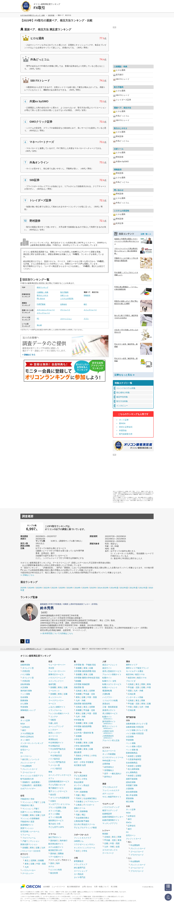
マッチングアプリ (110, 823)
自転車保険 (25, 684)
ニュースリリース (58, 887)
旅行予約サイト (55, 837)
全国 (117, 847)
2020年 (62, 588)
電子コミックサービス (57, 791)
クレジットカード (28, 763)
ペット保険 (25, 694)
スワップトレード (43, 313)
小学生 (94, 755)
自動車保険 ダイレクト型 (136, 724)
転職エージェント (110, 687)
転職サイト (107, 678)
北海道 (79, 691)
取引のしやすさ (42, 295)
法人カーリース (109, 751)
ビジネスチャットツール (112, 757)
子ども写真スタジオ (57, 785)
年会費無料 (27, 766)
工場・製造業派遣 (110, 707)
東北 (27, 860)
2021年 (54, 588)
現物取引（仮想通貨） (31, 782)
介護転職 (106, 694)
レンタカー (53, 730)
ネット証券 (124, 420)
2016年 (85, 588)
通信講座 (78, 788)
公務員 (79, 805)
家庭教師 (78, 759)
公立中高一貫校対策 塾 (84, 733)
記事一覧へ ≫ (146, 234)
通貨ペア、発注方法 (122, 108)
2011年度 (143, 588)
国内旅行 (54, 840)
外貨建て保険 (131, 785)
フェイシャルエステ (110, 790)
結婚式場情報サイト (110, 820)
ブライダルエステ (110, 787)
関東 (119, 837)
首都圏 (25, 815)
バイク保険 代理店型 (135, 733)
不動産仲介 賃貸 (27, 821)
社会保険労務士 (90, 798)
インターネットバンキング (31, 743)
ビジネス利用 (56, 870)
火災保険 (24, 687)
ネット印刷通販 (109, 754)
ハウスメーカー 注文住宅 (30, 851)
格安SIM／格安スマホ (135, 674)
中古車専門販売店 (58, 749)
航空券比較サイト (56, 844)
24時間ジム (79, 841)
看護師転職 (107, 691)
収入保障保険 (133, 769)
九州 (43, 815)
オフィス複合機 (55, 817)
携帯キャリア (131, 665)
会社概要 (46, 887)
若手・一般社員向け (112, 773)
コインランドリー (56, 681)
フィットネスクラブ (82, 838)
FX (21, 753)
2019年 (70, 588)
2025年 (23, 588)
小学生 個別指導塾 (82, 746)
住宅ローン (25, 750)
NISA (22, 724)
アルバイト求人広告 (110, 740)
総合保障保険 (131, 792)
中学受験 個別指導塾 (83, 726)
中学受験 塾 (79, 720)
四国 (130, 691)
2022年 (47, 588)
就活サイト (107, 668)
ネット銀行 (25, 740)
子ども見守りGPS (56, 827)
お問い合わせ (87, 887)
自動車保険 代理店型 (135, 727)
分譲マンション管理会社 (30, 812)
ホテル (51, 866)
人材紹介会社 (108, 732)
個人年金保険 (131, 795)
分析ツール (64, 295)
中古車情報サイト (56, 743)
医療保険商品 (131, 753)
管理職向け (109, 770)
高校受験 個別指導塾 (83, 704)
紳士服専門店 (79, 868)
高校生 (79, 755)
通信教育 (78, 752)
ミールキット (54, 691)
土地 (43, 802)
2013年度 (124, 588)
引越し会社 (53, 723)
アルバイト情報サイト (111, 674)
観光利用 (54, 873)
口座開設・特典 (42, 292)
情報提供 (87, 295)
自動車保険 (25, 665)
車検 (50, 772)
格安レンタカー (55, 733)
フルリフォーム (29, 838)
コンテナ (54, 716)
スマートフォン (66, 319)
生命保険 (24, 697)
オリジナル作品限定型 (59, 798)
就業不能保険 (131, 779)
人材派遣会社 (108, 737)
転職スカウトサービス (111, 684)
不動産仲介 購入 (27, 805)
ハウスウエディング (110, 807)
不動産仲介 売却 (27, 799)
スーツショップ (80, 871)
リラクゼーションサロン (84, 844)
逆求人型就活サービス (111, 671)
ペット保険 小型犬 (134, 746)
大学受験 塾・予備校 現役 (85, 665)
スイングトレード (90, 310)
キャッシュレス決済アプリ (31, 776)
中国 (149, 687)
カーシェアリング (56, 726)
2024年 (31, 588)
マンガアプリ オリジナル (59, 804)
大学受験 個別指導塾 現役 (85, 671)
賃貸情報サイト (27, 825)
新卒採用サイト (109, 722)
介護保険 (130, 788)
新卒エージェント (110, 727)
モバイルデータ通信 (134, 671)
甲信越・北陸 (89, 694)
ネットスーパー (55, 697)
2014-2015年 (103, 588)
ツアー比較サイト (56, 857)
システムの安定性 (66, 298)
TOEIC (79, 798)
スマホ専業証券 (27, 733)
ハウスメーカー (29, 870)
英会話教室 (78, 782)
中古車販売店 (54, 746)
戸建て (36, 802)
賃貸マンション (27, 828)
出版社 (53, 801)
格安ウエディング (110, 810)
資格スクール (79, 808)
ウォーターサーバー (57, 665)
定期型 (138, 756)
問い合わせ (41, 298)
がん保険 (24, 704)
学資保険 (24, 707)
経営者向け (109, 767)
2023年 (39, 588)
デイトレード (65, 310)
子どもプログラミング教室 (85, 827)
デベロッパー (28, 873)
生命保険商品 (131, 763)
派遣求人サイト (109, 710)
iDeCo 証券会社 (126, 427)
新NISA (122, 423)
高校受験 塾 (79, 687)
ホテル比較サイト (56, 847)
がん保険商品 (131, 772)
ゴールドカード (29, 772)
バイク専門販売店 (58, 762)
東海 (32, 815)
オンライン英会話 (81, 785)
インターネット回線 (134, 697)
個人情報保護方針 (73, 887)
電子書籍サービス (56, 788)
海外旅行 (63, 840)
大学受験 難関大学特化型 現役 (87, 678)
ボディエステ (108, 794)
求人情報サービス (110, 713)
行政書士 (79, 801)
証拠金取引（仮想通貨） (32, 785)
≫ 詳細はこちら (27, 575)
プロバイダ (131, 681)
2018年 (77, 588)
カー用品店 (78, 874)
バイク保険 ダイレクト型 (136, 730)
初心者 (39, 325)
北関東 (33, 860)
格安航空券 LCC (55, 850)
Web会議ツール (109, 760)
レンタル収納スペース (59, 713)
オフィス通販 (54, 814)
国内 (52, 863)
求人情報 (114, 887)
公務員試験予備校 (81, 821)
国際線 (61, 853)
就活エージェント (110, 665)
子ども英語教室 (80, 776)
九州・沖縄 (80, 700)
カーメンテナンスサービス (59, 775)
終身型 (131, 756)
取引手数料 (64, 292)
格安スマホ (142, 678)
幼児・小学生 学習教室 (84, 762)
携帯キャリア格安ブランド (137, 668)
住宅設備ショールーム (29, 831)
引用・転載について (101, 887)
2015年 (93, 588)
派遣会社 (106, 704)
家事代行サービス (56, 674)
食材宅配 (52, 684)
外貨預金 (123, 430)
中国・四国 (41, 864)
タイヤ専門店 (79, 877)
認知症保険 (131, 782)
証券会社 (63, 304)
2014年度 (114, 588)
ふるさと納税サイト (57, 707)
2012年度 (134, 588)
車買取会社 (53, 739)
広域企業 (132, 694)
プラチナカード (137, 855)
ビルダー (26, 857)
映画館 (105, 834)
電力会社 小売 (54, 824)
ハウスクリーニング (57, 678)
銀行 (85, 304)
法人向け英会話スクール (84, 824)
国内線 (53, 853)
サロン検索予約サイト (111, 797)
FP (77, 792)
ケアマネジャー (92, 801)
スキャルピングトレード (46, 310)
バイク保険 (25, 674)
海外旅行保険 (26, 691)
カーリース (53, 736)
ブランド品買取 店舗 (57, 807)
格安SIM (131, 678)
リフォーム (25, 835)
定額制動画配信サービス (58, 781)
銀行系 (25, 759)
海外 (58, 863)
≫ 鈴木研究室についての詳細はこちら (56, 633)
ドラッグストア (80, 864)
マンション (27, 802)
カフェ (51, 778)
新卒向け (108, 777)
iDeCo (128, 822)
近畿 (37, 815)
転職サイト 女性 (109, 681)
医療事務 (84, 792)
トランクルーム (55, 710)
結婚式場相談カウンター (112, 817)
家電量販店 (78, 861)
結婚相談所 (107, 814)
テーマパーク (108, 853)
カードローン (26, 756)
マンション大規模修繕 (29, 818)
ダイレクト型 (28, 668)
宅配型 (53, 720)
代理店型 (26, 671)
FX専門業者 (41, 304)
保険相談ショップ (28, 710)
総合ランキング (42, 287)
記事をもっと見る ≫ (125, 375)
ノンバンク (34, 759)
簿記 (83, 795)
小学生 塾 (78, 739)
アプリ (86, 319)
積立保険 (130, 801)
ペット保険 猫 (132, 750)
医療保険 (24, 700)
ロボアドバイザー (28, 788)
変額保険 (130, 798)
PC (38, 319)
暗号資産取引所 (125, 434)
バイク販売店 (54, 759)
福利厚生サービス (56, 820)
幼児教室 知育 (80, 765)
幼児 (78, 779)
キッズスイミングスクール (84, 848)
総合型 (53, 794)
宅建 (78, 795)
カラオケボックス (110, 850)
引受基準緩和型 (134, 759)
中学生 (86, 755)
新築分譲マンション (29, 844)
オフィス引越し (55, 811)
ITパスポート (89, 805)
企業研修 (106, 764)
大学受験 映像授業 (82, 684)
